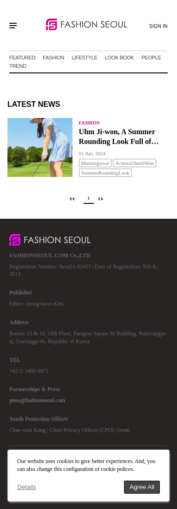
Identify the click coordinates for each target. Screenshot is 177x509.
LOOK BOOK (119, 57)
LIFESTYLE (84, 57)
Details (26, 486)
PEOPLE (151, 57)
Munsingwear (95, 163)
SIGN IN (158, 26)
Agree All (142, 486)
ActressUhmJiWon (134, 163)
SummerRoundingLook (105, 173)
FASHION (53, 57)
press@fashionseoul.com (37, 400)
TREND (17, 66)
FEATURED (22, 57)
